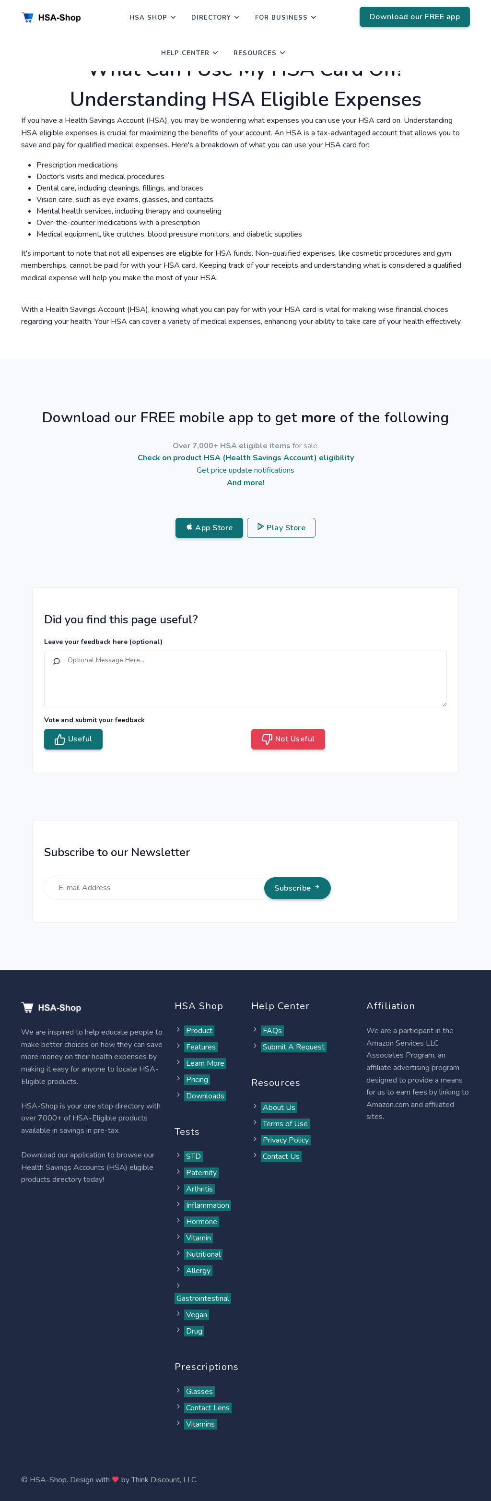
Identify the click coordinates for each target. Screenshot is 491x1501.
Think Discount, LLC (163, 1480)
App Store (209, 528)
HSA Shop (148, 17)
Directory (211, 17)
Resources (255, 53)
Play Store (281, 528)
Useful (73, 739)
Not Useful (288, 739)
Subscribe (297, 888)
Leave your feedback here (103, 641)
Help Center (185, 53)
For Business (281, 17)
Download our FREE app (415, 17)
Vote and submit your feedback (94, 720)
